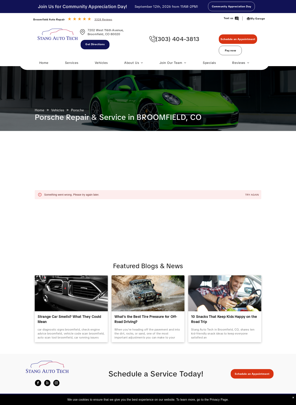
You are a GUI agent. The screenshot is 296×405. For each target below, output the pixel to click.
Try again (252, 195)
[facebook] (38, 383)
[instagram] (56, 383)
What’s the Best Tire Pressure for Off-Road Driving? (145, 319)
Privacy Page (219, 399)
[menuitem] (44, 64)
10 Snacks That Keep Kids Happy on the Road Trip (224, 319)
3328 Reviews (103, 19)
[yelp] (47, 383)
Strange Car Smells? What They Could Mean (69, 319)
